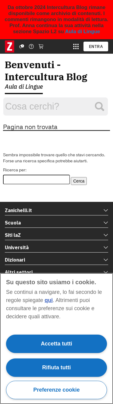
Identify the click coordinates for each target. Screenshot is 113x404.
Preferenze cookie (56, 390)
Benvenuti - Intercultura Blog (46, 70)
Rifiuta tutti (56, 367)
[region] (56, 338)
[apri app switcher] (76, 46)
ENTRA (96, 46)
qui (49, 300)
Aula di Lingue (82, 31)
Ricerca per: (15, 170)
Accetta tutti (56, 344)
